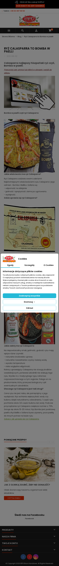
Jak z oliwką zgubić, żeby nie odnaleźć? (27, 484)
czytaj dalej (14, 498)
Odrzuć (29, 308)
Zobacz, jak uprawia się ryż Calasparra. (21, 419)
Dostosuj (29, 302)
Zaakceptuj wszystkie (29, 295)
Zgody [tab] (10, 265)
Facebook (29, 518)
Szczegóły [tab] (29, 265)
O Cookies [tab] (49, 265)
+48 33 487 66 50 (17, 11)
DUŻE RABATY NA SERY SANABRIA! (30, 6)
